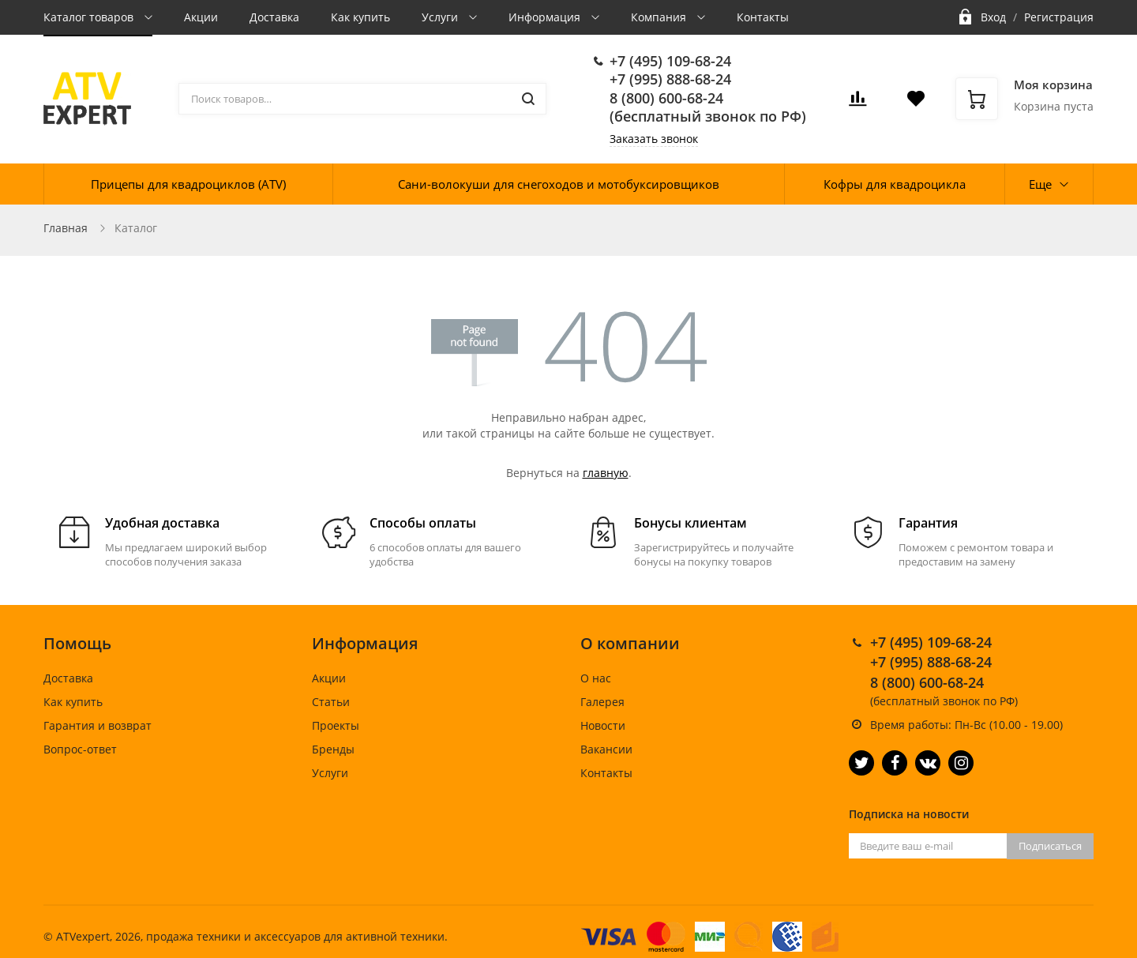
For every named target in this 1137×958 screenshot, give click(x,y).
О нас (595, 678)
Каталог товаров (90, 16)
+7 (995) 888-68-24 (670, 79)
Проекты (335, 725)
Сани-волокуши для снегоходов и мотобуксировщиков (558, 184)
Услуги (441, 16)
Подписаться (1050, 846)
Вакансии (606, 749)
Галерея (602, 701)
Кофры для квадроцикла (895, 184)
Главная (65, 227)
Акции (201, 16)
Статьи (331, 701)
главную (606, 472)
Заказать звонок (654, 138)
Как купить (360, 16)
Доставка (274, 16)
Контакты (763, 16)
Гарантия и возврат (97, 725)
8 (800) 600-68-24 (666, 97)
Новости (602, 725)
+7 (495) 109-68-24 (670, 60)
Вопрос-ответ (80, 749)
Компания (660, 16)
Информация (546, 16)
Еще (1040, 184)
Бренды (333, 749)
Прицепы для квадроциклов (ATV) (188, 184)
